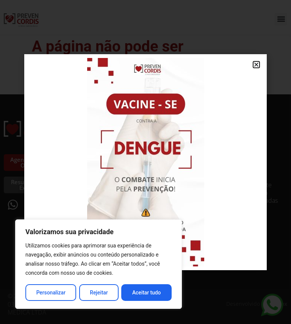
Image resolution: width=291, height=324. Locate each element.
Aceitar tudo (146, 293)
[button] (256, 64)
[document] (145, 162)
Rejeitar (99, 293)
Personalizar (51, 293)
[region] (98, 264)
